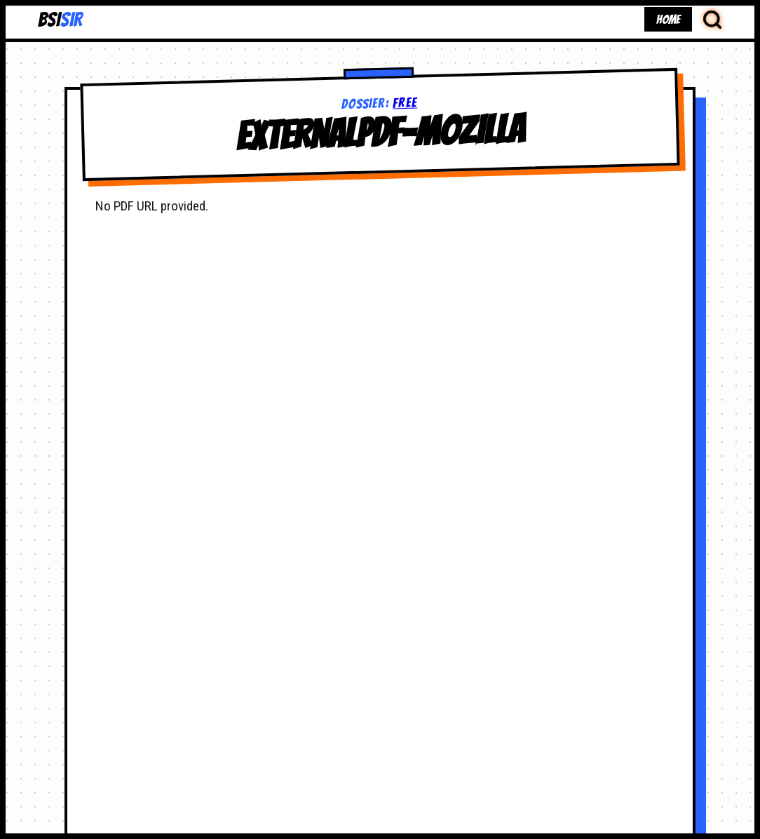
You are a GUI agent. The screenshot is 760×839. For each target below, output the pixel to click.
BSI (60, 19)
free (405, 102)
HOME (668, 19)
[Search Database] (712, 18)
